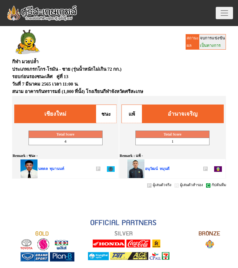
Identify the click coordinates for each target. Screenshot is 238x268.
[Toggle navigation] (224, 13)
